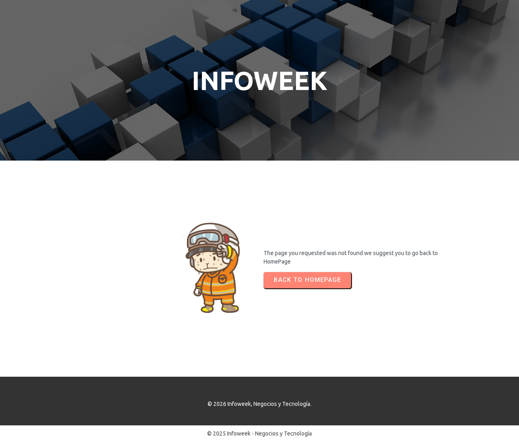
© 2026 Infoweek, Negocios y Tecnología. (259, 404)
